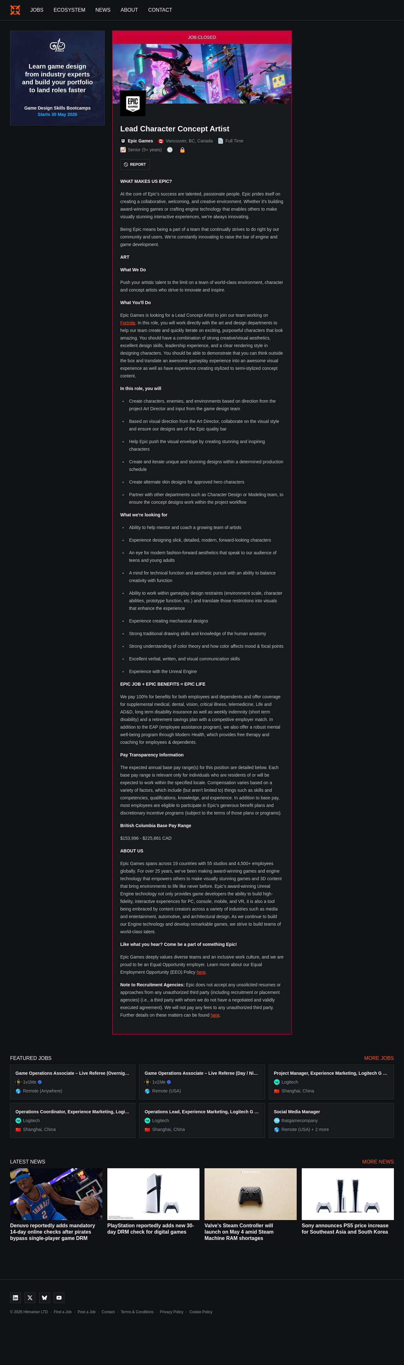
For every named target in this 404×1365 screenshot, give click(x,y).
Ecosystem (69, 10)
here (201, 972)
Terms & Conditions (137, 1312)
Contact (160, 10)
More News (378, 1161)
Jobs (37, 10)
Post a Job (87, 1312)
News (102, 10)
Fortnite (127, 322)
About (129, 10)
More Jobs (379, 1058)
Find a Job (63, 1312)
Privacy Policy (171, 1312)
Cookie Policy (200, 1312)
